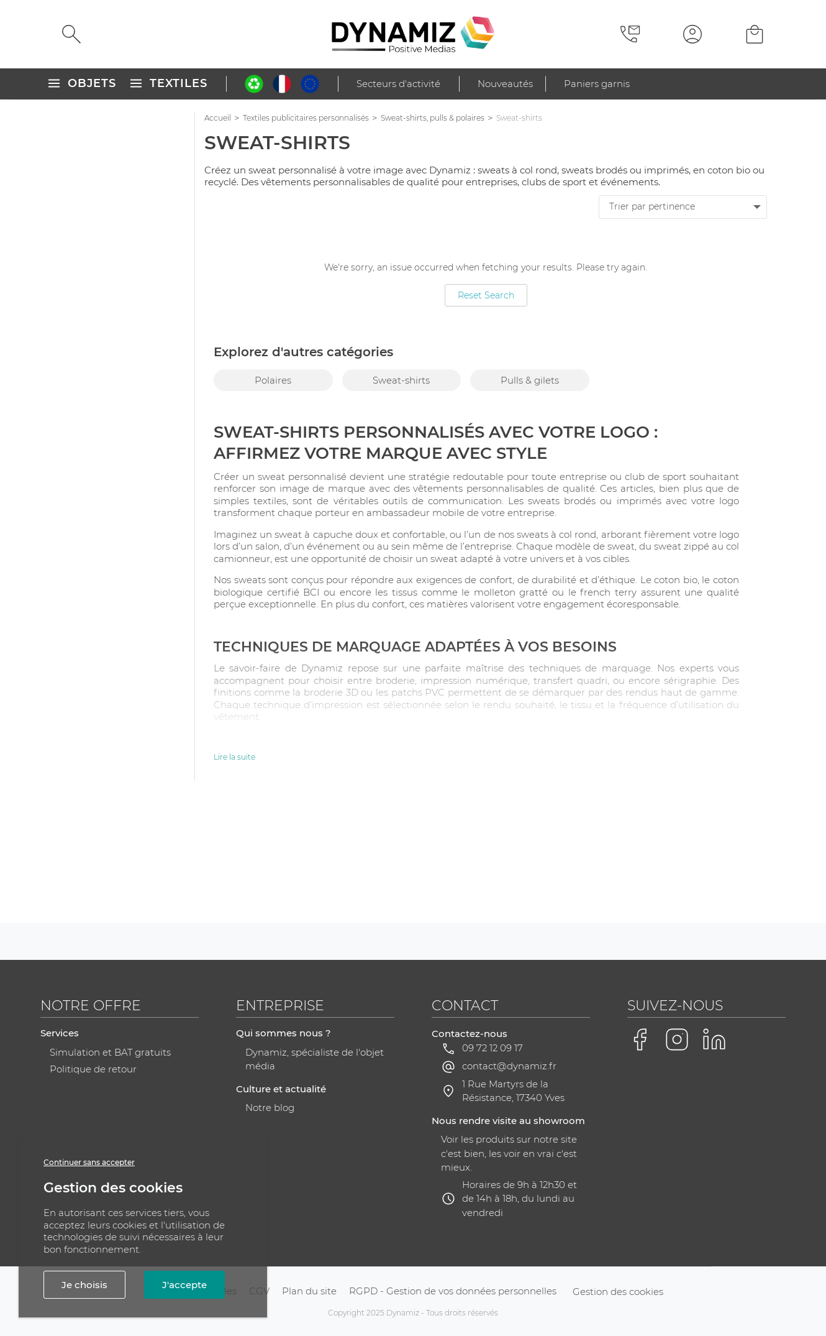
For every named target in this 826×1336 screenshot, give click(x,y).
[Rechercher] (71, 34)
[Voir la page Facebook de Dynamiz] (639, 1163)
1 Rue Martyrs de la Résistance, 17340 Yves (513, 1215)
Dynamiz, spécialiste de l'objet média (314, 1184)
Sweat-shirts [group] (401, 380)
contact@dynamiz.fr (509, 1190)
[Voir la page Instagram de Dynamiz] (677, 1163)
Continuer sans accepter (89, 1162)
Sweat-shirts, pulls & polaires (432, 117)
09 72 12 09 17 (492, 1172)
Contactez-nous (469, 1158)
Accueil (217, 117)
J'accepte (184, 1285)
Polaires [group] (273, 380)
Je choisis (84, 1285)
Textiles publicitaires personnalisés (306, 117)
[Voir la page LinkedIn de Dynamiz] (714, 1163)
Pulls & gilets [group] (530, 380)
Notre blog (269, 1232)
